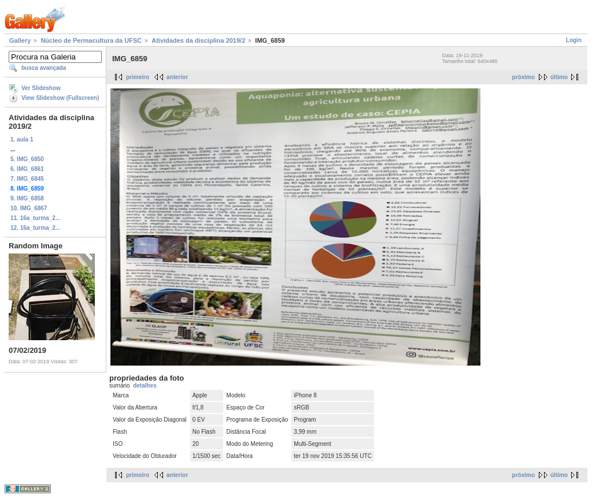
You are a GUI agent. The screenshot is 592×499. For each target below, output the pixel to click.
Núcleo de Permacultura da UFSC (91, 40)
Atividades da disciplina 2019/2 (198, 40)
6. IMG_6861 (27, 169)
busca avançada (43, 68)
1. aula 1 (21, 139)
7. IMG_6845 (27, 179)
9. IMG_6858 (27, 198)
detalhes (145, 385)
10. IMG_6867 (28, 208)
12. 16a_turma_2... (35, 228)
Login (574, 40)
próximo (523, 77)
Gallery (20, 40)
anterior (177, 77)
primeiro (137, 77)
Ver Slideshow (41, 88)
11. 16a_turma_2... (35, 218)
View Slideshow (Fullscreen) (60, 98)
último (559, 77)
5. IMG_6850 (27, 159)
